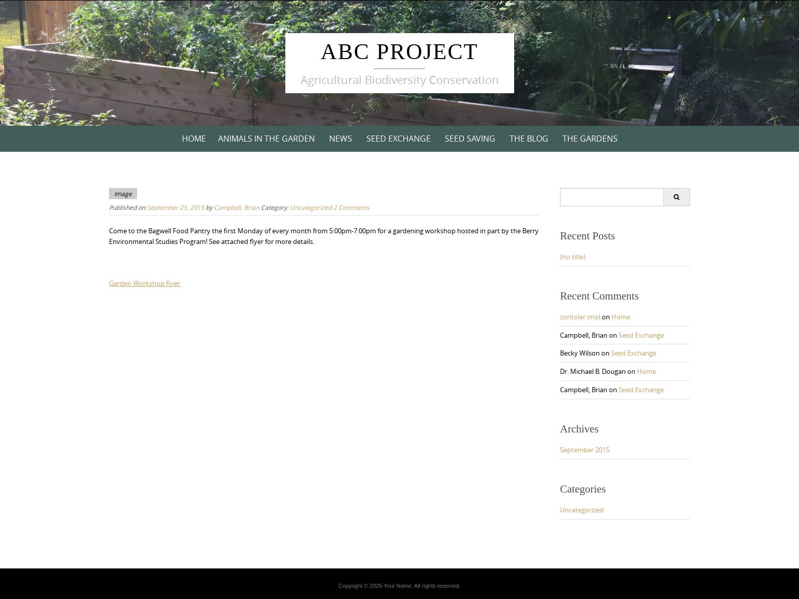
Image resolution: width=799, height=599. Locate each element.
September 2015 (584, 449)
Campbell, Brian (236, 207)
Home (194, 138)
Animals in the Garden (266, 138)
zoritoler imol (580, 316)
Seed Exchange (398, 138)
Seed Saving (470, 138)
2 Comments (351, 207)
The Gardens (590, 138)
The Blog (529, 138)
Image (123, 193)
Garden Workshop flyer (145, 283)
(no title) (572, 256)
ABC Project (399, 51)
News (340, 138)
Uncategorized (311, 207)
